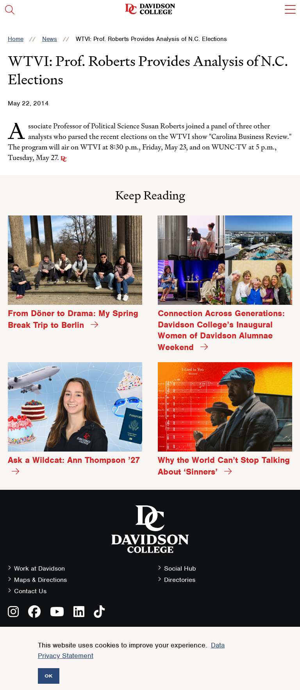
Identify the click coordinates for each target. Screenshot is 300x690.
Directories (179, 580)
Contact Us (30, 591)
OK (49, 676)
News (49, 39)
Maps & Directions (40, 580)
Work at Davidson (39, 568)
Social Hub (180, 568)
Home (15, 39)
